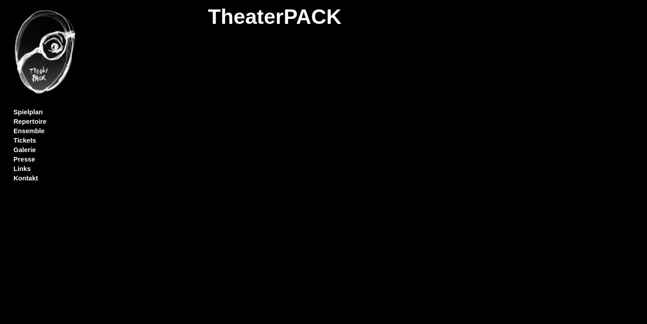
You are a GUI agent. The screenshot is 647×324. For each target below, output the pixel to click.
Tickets (24, 140)
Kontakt (25, 178)
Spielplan (28, 112)
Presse (24, 159)
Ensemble (28, 131)
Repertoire (29, 121)
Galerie (24, 149)
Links (22, 168)
